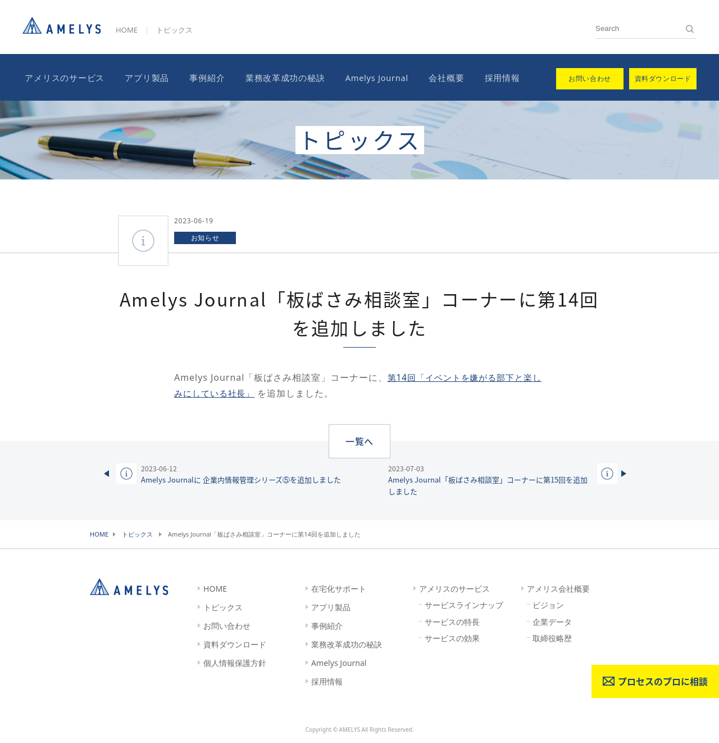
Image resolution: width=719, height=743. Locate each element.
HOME (127, 30)
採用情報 (487, 77)
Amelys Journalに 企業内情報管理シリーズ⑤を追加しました (241, 473)
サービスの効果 (452, 637)
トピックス (174, 30)
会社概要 (434, 77)
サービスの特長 (452, 620)
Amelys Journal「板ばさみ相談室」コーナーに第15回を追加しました (490, 479)
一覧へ (359, 439)
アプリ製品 (142, 77)
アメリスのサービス (62, 77)
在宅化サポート (338, 587)
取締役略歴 (552, 637)
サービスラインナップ (464, 603)
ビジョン (548, 603)
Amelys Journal (365, 77)
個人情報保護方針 (234, 661)
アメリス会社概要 (558, 587)
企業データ (552, 620)
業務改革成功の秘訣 (276, 77)
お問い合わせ (227, 624)
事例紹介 (200, 77)
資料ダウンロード (234, 643)
